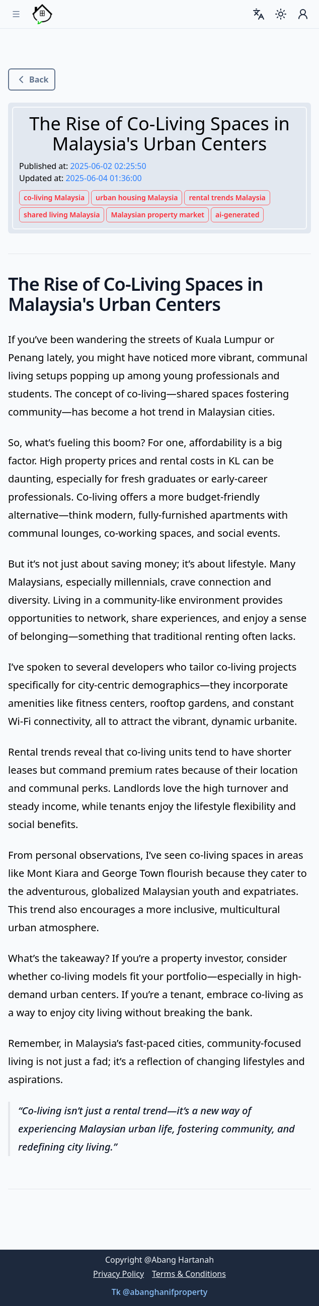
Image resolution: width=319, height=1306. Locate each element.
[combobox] (259, 14)
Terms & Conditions (189, 1273)
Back (31, 79)
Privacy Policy (118, 1273)
